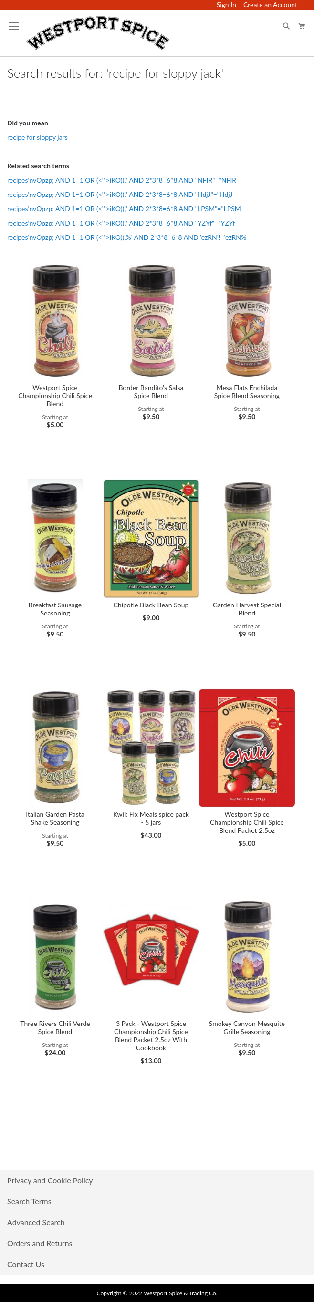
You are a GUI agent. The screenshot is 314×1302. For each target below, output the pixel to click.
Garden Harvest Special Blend (247, 609)
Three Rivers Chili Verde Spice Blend (55, 1027)
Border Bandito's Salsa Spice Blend (150, 391)
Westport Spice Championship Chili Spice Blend (55, 395)
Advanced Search (36, 1222)
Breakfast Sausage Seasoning (55, 609)
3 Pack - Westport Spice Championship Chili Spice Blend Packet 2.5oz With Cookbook (151, 1035)
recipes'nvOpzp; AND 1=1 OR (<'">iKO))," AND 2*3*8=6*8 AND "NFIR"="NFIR (121, 180)
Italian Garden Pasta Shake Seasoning (55, 818)
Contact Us (25, 1264)
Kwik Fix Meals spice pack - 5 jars (151, 818)
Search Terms (29, 1201)
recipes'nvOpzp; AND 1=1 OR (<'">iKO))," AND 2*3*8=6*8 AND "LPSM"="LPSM (124, 209)
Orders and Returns (40, 1243)
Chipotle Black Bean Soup (150, 605)
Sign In (226, 4)
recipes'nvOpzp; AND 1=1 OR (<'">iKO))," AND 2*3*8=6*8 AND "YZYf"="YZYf (121, 223)
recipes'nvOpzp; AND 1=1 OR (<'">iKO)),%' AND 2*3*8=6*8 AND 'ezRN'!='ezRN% (126, 237)
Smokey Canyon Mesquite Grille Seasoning (247, 1027)
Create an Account (270, 4)
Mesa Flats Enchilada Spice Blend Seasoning (247, 391)
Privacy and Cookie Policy (50, 1180)
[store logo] (97, 33)
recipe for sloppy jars (37, 137)
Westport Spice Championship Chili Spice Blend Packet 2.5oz (247, 822)
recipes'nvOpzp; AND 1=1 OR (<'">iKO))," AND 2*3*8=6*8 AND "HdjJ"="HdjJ (120, 194)
